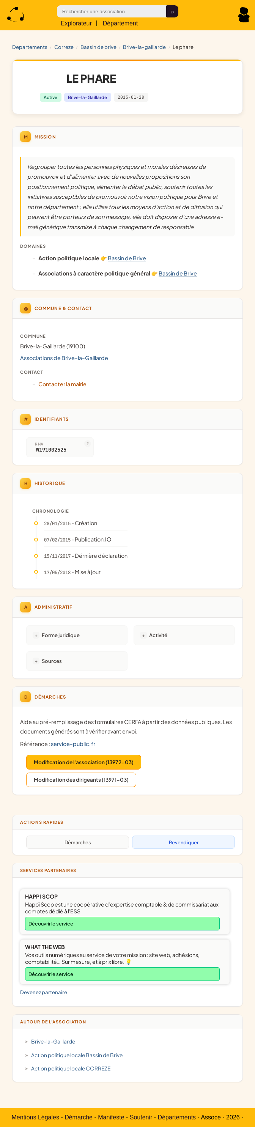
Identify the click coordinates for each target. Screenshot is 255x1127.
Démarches (78, 842)
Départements (177, 1117)
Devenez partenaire (43, 992)
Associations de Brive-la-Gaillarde (64, 357)
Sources (52, 661)
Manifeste (111, 1117)
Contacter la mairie (62, 384)
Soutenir (141, 1117)
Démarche (79, 1117)
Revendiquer (183, 842)
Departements (29, 47)
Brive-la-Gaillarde (144, 47)
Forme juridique (61, 635)
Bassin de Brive (98, 47)
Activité (158, 635)
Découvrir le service (50, 924)
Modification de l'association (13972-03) (84, 762)
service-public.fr (73, 743)
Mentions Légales (35, 1117)
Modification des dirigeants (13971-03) (81, 779)
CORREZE (64, 47)
